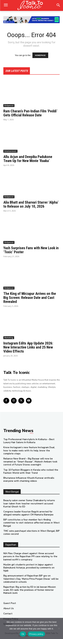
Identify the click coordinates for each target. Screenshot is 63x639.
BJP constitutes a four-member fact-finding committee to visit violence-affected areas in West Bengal (31, 522)
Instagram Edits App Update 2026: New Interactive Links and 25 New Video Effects (28, 347)
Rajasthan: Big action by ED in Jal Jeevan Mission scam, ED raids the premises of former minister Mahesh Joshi (29, 590)
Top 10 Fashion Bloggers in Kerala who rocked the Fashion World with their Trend (30, 471)
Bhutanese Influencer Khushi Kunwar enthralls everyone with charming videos (28, 479)
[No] (58, 628)
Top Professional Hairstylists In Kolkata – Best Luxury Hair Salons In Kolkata (28, 441)
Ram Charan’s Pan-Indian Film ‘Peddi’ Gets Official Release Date (30, 113)
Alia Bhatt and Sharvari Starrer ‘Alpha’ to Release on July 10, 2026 (30, 204)
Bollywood (8, 105)
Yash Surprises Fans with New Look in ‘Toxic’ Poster (31, 250)
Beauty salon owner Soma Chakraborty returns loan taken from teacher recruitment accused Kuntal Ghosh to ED (29, 503)
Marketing (8, 337)
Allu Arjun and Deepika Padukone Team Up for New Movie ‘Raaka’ (27, 159)
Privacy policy (36, 634)
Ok (22, 634)
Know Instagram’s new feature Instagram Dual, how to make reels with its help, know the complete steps (29, 450)
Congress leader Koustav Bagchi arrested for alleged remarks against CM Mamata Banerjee (28, 513)
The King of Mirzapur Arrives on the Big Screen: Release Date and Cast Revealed (29, 297)
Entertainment (10, 151)
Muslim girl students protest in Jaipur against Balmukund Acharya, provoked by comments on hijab (28, 567)
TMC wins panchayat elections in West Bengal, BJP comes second (31, 532)
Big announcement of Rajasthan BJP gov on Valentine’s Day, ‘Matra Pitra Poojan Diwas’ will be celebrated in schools (30, 578)
